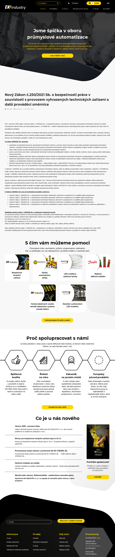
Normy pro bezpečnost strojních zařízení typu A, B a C (38, 438)
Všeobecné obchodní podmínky (18, 549)
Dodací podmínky (13, 542)
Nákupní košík (64, 549)
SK (108, 3)
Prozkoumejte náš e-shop (57, 320)
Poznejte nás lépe (57, 407)
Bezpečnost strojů (80, 9)
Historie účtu (63, 542)
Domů (43, 9)
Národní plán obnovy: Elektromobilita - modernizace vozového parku (44, 475)
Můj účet (62, 538)
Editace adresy (64, 545)
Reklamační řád (12, 545)
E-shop (96, 9)
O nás (65, 9)
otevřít (98, 477)
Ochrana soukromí (39, 549)
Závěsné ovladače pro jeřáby (27, 463)
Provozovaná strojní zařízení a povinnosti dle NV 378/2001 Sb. (41, 450)
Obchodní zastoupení (40, 542)
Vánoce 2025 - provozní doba (27, 426)
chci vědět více (57, 56)
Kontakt (106, 9)
